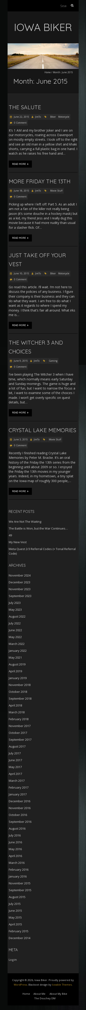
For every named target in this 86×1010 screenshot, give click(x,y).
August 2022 (17, 616)
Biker (53, 116)
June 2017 (15, 760)
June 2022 (15, 630)
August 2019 (17, 664)
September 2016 (20, 822)
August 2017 (17, 746)
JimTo (38, 116)
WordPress (20, 984)
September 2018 (20, 698)
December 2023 (19, 582)
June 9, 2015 (20, 360)
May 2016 (15, 849)
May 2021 (15, 657)
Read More (20, 164)
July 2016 (15, 835)
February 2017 (18, 787)
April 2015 (15, 924)
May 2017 (15, 767)
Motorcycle (63, 116)
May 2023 (15, 610)
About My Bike (58, 993)
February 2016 (18, 869)
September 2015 (20, 890)
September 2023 (20, 596)
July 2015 (15, 904)
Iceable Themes (62, 984)
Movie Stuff (56, 190)
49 (10, 535)
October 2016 (18, 815)
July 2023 (15, 603)
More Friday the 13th (39, 181)
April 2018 (15, 705)
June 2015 (15, 911)
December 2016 (19, 801)
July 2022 (15, 623)
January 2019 (18, 678)
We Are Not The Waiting (25, 521)
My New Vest (18, 542)
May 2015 (15, 917)
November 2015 (20, 883)
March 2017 (17, 781)
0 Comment (20, 122)
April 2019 (15, 671)
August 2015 (17, 897)
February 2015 (18, 931)
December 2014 (19, 938)
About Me (39, 993)
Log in (13, 960)
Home (47, 72)
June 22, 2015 (21, 116)
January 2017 (18, 794)
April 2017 (15, 774)
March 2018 (17, 712)
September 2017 (20, 739)
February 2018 (18, 719)
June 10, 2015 (21, 273)
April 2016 (15, 856)
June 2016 (15, 842)
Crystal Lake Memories (42, 430)
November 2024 (20, 575)
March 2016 (17, 863)
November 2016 (20, 808)
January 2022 (18, 651)
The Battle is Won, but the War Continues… (38, 528)
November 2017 (20, 726)
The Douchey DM (44, 998)
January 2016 (18, 876)
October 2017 (18, 733)
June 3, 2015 (20, 439)
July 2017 (15, 753)
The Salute (25, 107)
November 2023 (20, 589)
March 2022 (17, 644)
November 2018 (20, 685)
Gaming (53, 360)
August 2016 (17, 828)
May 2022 (15, 637)
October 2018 (18, 692)
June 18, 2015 (21, 190)
